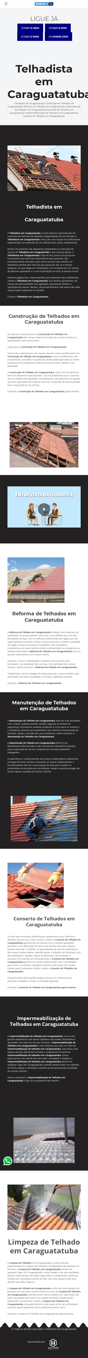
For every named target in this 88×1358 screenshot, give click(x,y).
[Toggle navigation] (6, 4)
